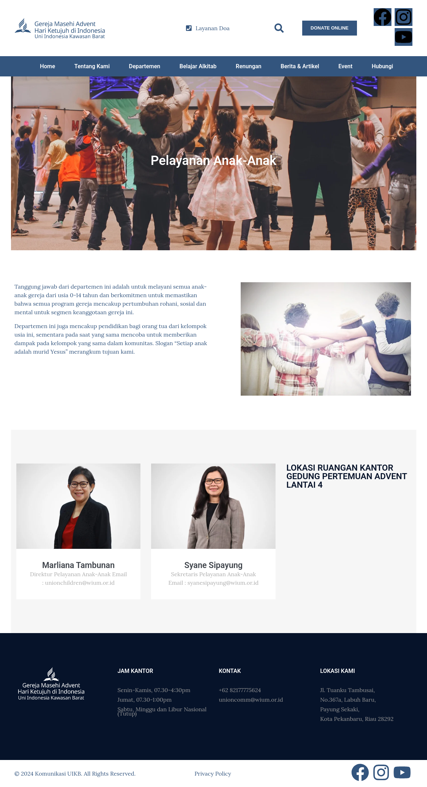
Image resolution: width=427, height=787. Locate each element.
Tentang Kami (92, 66)
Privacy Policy (212, 773)
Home (47, 66)
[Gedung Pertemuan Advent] (348, 528)
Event (345, 66)
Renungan (248, 66)
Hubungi (382, 66)
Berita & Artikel (300, 66)
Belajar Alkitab (198, 66)
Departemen (144, 66)
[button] (279, 28)
